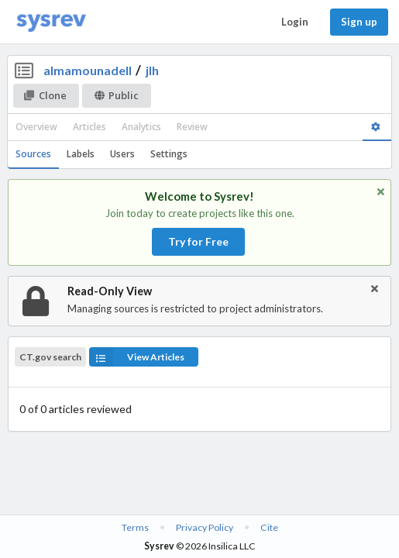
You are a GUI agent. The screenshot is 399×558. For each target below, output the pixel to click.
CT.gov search (50, 357)
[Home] (51, 22)
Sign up (359, 22)
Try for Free (198, 241)
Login (294, 22)
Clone (45, 95)
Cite (269, 527)
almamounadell (87, 70)
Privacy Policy (204, 527)
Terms (135, 527)
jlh (152, 70)
